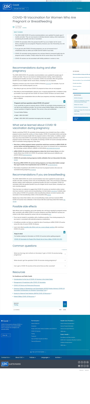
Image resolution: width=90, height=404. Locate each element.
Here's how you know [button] (77, 1)
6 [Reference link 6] (36, 171)
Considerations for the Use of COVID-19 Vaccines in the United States (33, 310)
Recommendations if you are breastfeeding (73, 86)
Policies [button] (33, 388)
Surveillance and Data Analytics (68, 368)
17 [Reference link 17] (58, 181)
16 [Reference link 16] (26, 176)
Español (25, 27)
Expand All (57, 278)
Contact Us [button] (5, 388)
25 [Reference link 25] (30, 218)
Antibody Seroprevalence (66, 373)
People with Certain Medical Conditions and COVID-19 (43, 359)
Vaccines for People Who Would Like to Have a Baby (73, 116)
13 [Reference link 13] (33, 164)
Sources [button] (17, 340)
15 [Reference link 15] (41, 171)
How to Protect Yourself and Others (39, 369)
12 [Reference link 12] (31, 164)
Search (80, 8)
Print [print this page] (52, 340)
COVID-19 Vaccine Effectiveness (73, 112)
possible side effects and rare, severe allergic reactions (39, 252)
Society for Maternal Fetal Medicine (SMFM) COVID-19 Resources (33, 324)
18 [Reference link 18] (14, 183)
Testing (33, 364)
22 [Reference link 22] (17, 214)
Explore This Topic (19, 9)
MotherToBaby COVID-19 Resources (25, 327)
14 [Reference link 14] (39, 171)
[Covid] (12, 351)
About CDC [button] (19, 388)
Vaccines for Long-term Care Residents (72, 120)
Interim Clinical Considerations (67, 354)
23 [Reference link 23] (19, 214)
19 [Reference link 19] (16, 183)
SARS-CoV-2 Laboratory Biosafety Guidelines (71, 370)
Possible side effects (69, 89)
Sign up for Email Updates (38, 382)
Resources (67, 95)
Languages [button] (45, 388)
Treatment (33, 367)
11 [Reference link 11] (29, 164)
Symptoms (33, 356)
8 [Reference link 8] (24, 164)
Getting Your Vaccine (70, 110)
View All (5, 366)
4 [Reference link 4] (50, 91)
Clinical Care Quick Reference (67, 359)
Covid (16, 4)
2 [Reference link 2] (47, 91)
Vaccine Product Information (67, 356)
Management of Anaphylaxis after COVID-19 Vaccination (30, 313)
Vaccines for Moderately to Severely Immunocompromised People (72, 107)
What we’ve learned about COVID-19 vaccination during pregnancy (73, 83)
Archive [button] (58, 388)
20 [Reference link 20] (18, 183)
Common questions (69, 92)
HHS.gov (82, 400)
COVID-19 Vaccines (70, 103)
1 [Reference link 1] (46, 91)
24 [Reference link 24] (21, 214)
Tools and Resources (36, 372)
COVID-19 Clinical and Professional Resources (27, 316)
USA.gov (87, 400)
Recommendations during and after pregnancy (73, 80)
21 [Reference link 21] (20, 183)
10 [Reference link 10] (27, 164)
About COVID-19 (35, 354)
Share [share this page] (56, 340)
